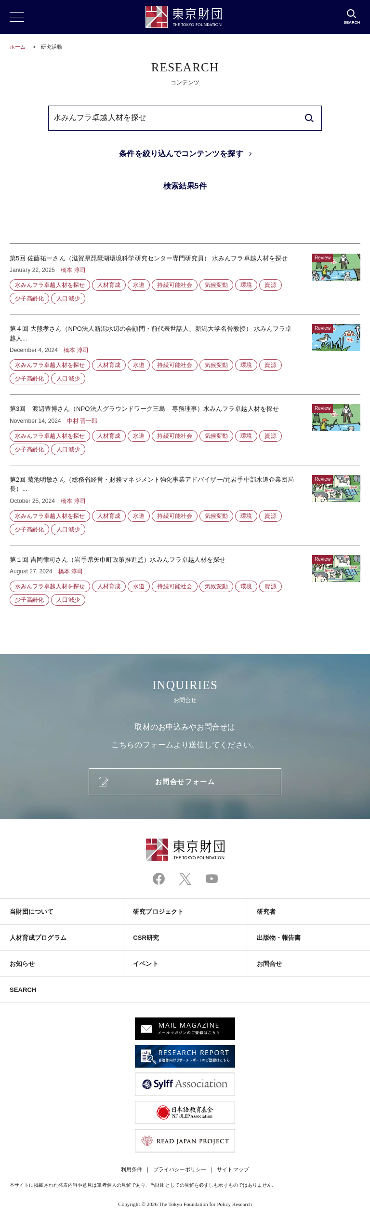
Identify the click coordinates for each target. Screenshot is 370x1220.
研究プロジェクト (158, 911)
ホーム (18, 47)
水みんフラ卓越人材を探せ (50, 285)
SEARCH (23, 989)
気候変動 (216, 285)
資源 (270, 285)
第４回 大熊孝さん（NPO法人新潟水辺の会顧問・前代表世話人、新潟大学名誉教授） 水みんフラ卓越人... (185, 354)
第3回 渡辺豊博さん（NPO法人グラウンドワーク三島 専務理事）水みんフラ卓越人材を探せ (185, 429)
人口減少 (67, 298)
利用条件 (131, 1169)
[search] (309, 118)
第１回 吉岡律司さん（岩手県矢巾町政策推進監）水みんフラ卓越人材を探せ (185, 575)
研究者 (266, 911)
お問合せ (269, 963)
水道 (139, 285)
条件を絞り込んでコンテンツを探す (181, 153)
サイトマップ (233, 1169)
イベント (145, 963)
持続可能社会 (174, 285)
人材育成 (108, 285)
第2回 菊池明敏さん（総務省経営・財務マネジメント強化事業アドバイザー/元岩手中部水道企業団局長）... (185, 505)
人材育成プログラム (38, 937)
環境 (246, 285)
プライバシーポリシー (180, 1169)
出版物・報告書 (279, 937)
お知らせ (22, 963)
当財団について (32, 911)
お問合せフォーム (185, 782)
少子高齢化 (29, 298)
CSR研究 (146, 937)
